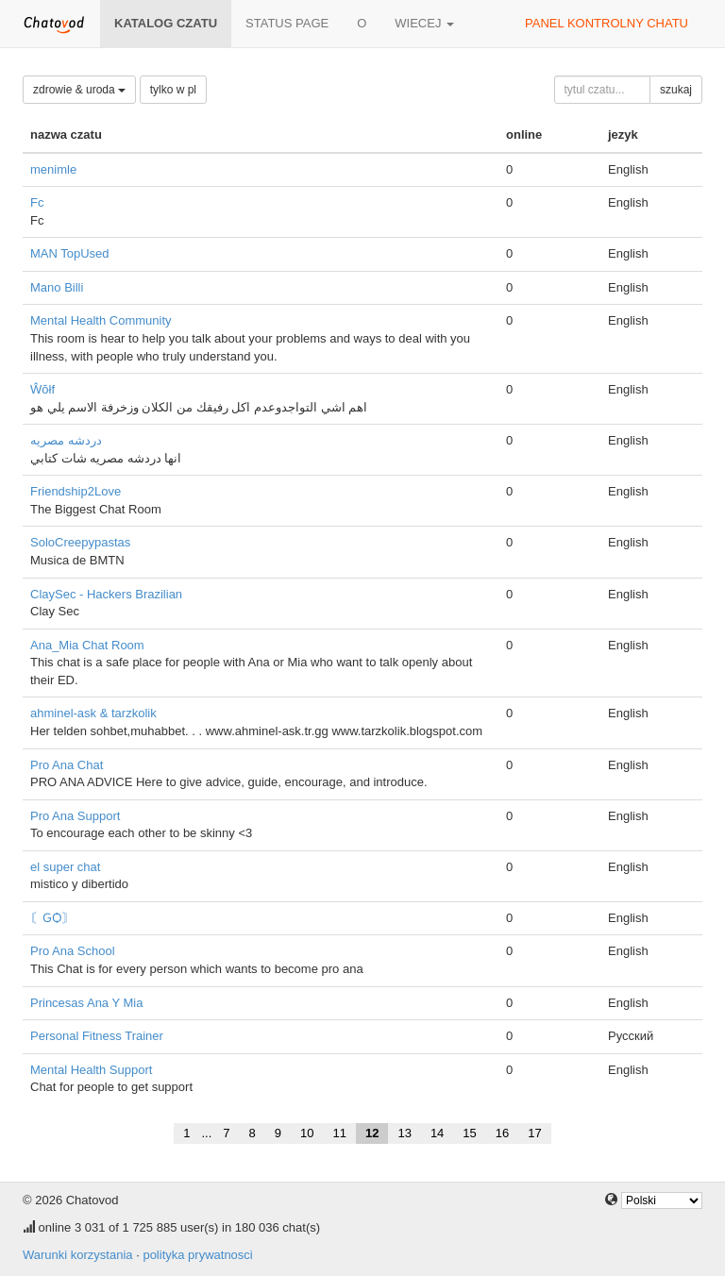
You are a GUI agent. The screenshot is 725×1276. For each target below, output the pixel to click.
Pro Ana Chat (66, 765)
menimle (53, 169)
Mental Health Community (101, 320)
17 (534, 1133)
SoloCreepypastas (80, 542)
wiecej (424, 23)
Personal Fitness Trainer (96, 1036)
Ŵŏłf (42, 389)
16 (502, 1133)
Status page (287, 23)
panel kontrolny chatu (606, 23)
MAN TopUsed (70, 253)
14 (437, 1133)
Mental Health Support (91, 1070)
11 (339, 1133)
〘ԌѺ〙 (52, 918)
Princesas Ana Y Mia (86, 1003)
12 (372, 1133)
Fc (36, 202)
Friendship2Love (75, 491)
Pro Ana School (72, 951)
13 (404, 1133)
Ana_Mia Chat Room (87, 645)
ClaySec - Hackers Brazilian (106, 594)
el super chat (65, 867)
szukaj (676, 89)
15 (469, 1133)
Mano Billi (56, 287)
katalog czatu (165, 23)
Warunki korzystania (78, 1255)
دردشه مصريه (66, 440)
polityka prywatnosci (197, 1255)
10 (306, 1133)
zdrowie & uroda (79, 89)
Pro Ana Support (75, 816)
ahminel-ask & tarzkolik (93, 713)
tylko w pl (173, 89)
